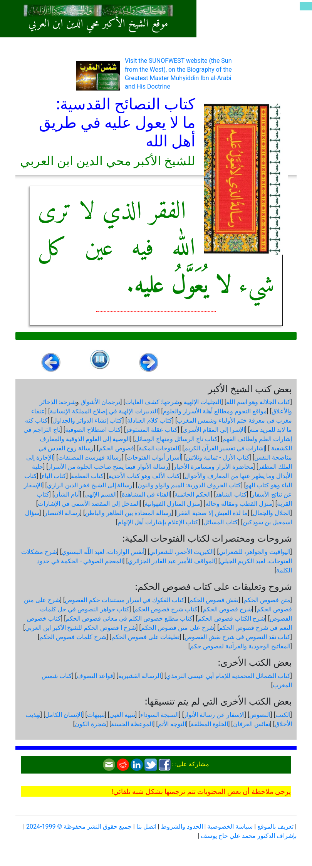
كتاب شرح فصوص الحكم (166, 609)
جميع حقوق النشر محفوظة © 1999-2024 (79, 826)
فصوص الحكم (116, 448)
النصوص (259, 714)
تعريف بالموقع (275, 826)
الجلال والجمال (271, 513)
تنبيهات (96, 714)
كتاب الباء (54, 476)
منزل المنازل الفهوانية (172, 503)
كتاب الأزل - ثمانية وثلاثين (217, 457)
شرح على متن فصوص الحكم (177, 627)
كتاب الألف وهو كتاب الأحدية (144, 476)
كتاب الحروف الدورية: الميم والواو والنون (189, 485)
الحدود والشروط (182, 826)
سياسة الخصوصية (230, 826)
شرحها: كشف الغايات (152, 402)
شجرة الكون (90, 724)
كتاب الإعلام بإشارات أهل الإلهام (157, 522)
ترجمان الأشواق (100, 402)
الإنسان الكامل (63, 714)
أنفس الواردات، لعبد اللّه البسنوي (103, 552)
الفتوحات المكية (159, 448)
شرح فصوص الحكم (227, 609)
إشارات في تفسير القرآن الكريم (224, 448)
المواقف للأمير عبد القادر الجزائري (171, 561)
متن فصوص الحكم (266, 600)
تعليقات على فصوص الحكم (145, 637)
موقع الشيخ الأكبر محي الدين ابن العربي (98, 24)
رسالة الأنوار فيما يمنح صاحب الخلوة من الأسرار (108, 466)
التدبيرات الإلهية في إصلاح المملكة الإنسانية (104, 411)
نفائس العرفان (251, 724)
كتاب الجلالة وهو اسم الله (258, 402)
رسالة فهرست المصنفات (90, 457)
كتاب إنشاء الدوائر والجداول (87, 420)
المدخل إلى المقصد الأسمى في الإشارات (89, 503)
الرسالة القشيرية (139, 676)
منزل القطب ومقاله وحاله (238, 503)
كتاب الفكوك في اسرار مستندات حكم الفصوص (125, 600)
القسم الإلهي (100, 494)
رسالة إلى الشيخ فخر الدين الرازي (90, 485)
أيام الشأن (67, 494)
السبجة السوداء (159, 714)
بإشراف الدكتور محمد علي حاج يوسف (249, 835)
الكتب (282, 714)
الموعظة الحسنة (132, 724)
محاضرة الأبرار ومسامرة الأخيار (213, 466)
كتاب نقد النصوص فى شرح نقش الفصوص (237, 637)
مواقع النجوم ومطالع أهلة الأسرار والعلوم (215, 411)
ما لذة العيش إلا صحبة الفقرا (212, 513)
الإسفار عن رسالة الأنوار (214, 714)
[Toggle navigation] (306, 6)
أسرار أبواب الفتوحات (154, 457)
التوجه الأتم (172, 724)
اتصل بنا (146, 826)
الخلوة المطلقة (209, 724)
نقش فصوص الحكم (213, 600)
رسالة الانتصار (62, 513)
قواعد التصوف (95, 676)
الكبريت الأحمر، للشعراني (181, 552)
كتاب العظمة (87, 476)
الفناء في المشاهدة (146, 494)
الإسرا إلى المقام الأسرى (214, 429)
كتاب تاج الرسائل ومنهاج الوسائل (176, 439)
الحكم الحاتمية (192, 494)
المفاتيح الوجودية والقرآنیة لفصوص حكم (240, 646)
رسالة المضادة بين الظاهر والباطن (128, 513)
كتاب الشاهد (231, 494)
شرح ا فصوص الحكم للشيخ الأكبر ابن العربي (80, 627)
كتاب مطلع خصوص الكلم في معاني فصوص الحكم (129, 618)
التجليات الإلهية (202, 402)
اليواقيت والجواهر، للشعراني (254, 552)
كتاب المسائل (220, 522)
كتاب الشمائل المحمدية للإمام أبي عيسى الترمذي (228, 676)
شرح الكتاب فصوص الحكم (231, 618)
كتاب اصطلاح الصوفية (93, 429)
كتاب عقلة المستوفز (152, 429)
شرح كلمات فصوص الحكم (72, 637)
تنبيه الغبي (122, 714)
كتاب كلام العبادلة (149, 420)
